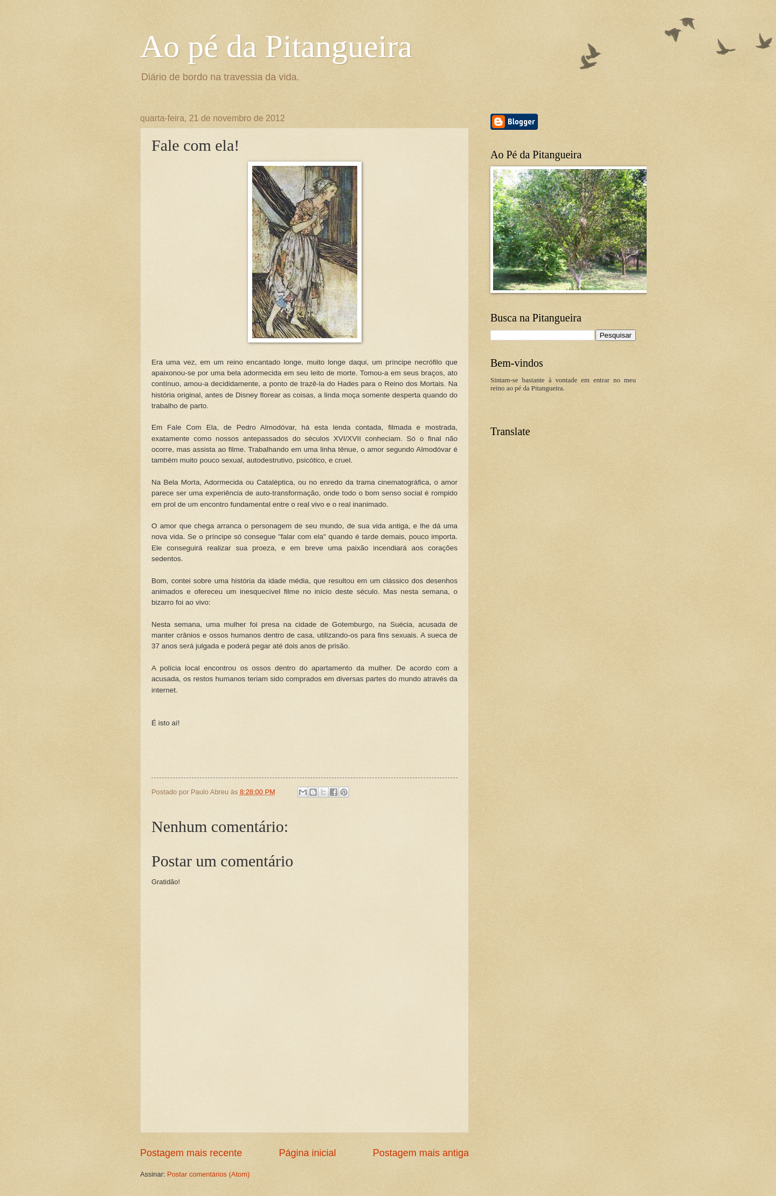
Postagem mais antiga (421, 1153)
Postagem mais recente (191, 1153)
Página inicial (307, 1153)
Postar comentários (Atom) (208, 1174)
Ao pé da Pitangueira (276, 46)
